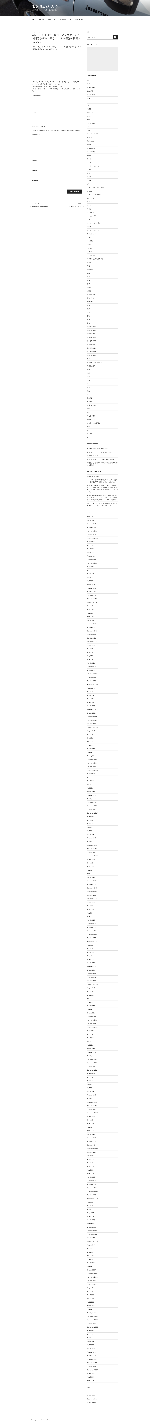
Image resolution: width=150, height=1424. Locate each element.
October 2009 (91, 1152)
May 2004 (90, 1377)
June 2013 (90, 995)
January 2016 (91, 884)
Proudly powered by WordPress (40, 1419)
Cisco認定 (90, 91)
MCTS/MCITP (91, 123)
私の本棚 (90, 401)
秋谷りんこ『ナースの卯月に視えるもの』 (100, 452)
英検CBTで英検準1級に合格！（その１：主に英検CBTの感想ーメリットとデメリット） (102, 489)
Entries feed (91, 1395)
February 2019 (91, 752)
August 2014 (91, 945)
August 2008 (91, 1202)
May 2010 (90, 1127)
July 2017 (90, 820)
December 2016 (92, 845)
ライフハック (91, 255)
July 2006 (90, 1291)
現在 (88, 390)
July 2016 (90, 862)
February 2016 (91, 880)
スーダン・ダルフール (94, 194)
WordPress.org (91, 1402)
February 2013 (91, 1009)
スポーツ (90, 201)
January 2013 (91, 1012)
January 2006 (91, 1312)
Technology (90, 140)
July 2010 (90, 1119)
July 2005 (90, 1334)
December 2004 (92, 1359)
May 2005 (90, 1341)
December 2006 (92, 1273)
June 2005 (90, 1337)
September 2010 (92, 1112)
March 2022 (91, 620)
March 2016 (91, 877)
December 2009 (92, 1145)
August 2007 (91, 1244)
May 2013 (90, 998)
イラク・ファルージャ (94, 166)
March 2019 (91, 748)
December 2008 (92, 1187)
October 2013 (91, 980)
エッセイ (90, 169)
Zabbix (89, 155)
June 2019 (90, 737)
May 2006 (90, 1298)
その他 (89, 208)
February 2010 (91, 1137)
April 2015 (90, 916)
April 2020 (90, 702)
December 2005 (92, 1316)
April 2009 (90, 1173)
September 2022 (92, 602)
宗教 (88, 273)
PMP (88, 130)
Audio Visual (91, 87)
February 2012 (91, 1052)
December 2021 (92, 630)
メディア (90, 244)
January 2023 (91, 591)
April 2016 (90, 873)
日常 (88, 323)
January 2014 (91, 970)
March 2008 (91, 1219)
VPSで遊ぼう (91, 151)
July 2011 (90, 1077)
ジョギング (90, 191)
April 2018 (90, 788)
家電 (88, 280)
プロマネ (90, 237)
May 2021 (90, 655)
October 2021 (91, 638)
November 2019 (92, 720)
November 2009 (92, 1148)
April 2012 (90, 1045)
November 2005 (92, 1319)
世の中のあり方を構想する (95, 258)
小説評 (89, 287)
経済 (88, 408)
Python (89, 137)
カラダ (89, 176)
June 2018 (90, 780)
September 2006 (92, 1284)
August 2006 (91, 1287)
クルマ (89, 180)
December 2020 (92, 673)
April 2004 (90, 1380)
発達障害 (90, 398)
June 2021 (90, 652)
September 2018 (92, 770)
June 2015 (90, 909)
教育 (88, 305)
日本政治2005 (91, 326)
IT (35, 112)
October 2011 (91, 1066)
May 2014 (90, 955)
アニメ (89, 162)
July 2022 (90, 605)
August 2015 (91, 902)
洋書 (88, 380)
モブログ (90, 251)
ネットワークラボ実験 (94, 223)
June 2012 (90, 1037)
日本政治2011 (91, 348)
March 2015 (91, 920)
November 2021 (92, 634)
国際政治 (90, 269)
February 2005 (91, 1352)
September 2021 (92, 641)
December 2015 (92, 887)
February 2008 (91, 1223)
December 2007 (92, 1230)
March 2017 (91, 834)
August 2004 (91, 1373)
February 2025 (91, 523)
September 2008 (92, 1198)
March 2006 (91, 1305)
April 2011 (90, 1087)
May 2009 (90, 1170)
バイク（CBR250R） (76, 19)
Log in (89, 1391)
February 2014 (91, 966)
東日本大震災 (91, 365)
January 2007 (91, 1269)
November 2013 (92, 977)
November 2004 (92, 1362)
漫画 (88, 387)
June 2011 (90, 1080)
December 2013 (92, 973)
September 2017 (92, 813)
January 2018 (91, 798)
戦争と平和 (90, 301)
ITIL (88, 105)
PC (88, 126)
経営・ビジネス (92, 405)
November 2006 (92, 1277)
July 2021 (90, 648)
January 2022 (91, 627)
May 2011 (90, 1084)
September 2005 (92, 1327)
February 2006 (91, 1309)
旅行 (88, 319)
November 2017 (92, 805)
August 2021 (91, 645)
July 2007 (90, 1248)
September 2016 (92, 855)
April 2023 (90, 580)
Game (89, 98)
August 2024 (91, 541)
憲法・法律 (90, 298)
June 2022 (90, 609)
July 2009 (90, 1162)
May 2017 (90, 827)
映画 (88, 358)
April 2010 (90, 1130)
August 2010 (91, 1116)
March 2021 (91, 663)
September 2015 (92, 898)
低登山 (89, 262)
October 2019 (91, 723)
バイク (89, 226)
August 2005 (91, 1330)
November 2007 (92, 1234)
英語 (49, 19)
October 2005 (91, 1323)
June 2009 (90, 1166)
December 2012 (92, 1016)
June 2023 (90, 573)
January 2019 (91, 755)
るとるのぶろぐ (45, 7)
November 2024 (92, 531)
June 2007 (90, 1252)
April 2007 (90, 1259)
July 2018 (90, 777)
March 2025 (91, 520)
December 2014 (92, 930)
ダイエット (90, 212)
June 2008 (90, 1209)
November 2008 (92, 1191)
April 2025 (90, 516)
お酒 (88, 173)
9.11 (88, 80)
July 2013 (90, 991)
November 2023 (92, 563)
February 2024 (91, 556)
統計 (88, 412)
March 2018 (91, 791)
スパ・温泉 (90, 198)
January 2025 (91, 527)
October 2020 (91, 680)
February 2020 (91, 709)
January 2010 (91, 1141)
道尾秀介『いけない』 (94, 455)
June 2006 (90, 1294)
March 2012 (91, 1048)
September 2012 (92, 1027)
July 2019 (90, 734)
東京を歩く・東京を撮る (94, 362)
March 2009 (91, 1177)
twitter (89, 144)
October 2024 (91, 534)
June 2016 (90, 866)
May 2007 (90, 1255)
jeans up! (90, 112)
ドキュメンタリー (92, 215)
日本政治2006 (91, 330)
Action (89, 83)
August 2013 (91, 987)
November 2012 (92, 1020)
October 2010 (91, 1109)
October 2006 (91, 1280)
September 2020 (92, 684)
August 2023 (91, 566)
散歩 (88, 308)
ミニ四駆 (90, 240)
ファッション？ (92, 233)
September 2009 (92, 1155)
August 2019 (91, 730)
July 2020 (90, 691)
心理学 (89, 290)
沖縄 (88, 373)
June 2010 (90, 1123)
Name (34, 160)
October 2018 (91, 766)
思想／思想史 (91, 294)
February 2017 (91, 837)
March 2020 (91, 705)
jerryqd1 (89, 476)
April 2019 (90, 745)
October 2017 (91, 809)
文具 (88, 312)
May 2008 (90, 1212)
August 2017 (91, 816)
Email (34, 170)
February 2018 (91, 795)
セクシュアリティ (92, 205)
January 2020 (91, 713)
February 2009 (91, 1180)
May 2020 (90, 698)
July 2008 (90, 1205)
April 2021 (90, 659)
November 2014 (92, 934)
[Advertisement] (102, 59)
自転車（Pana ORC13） (94, 423)
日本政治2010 (91, 344)
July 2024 (90, 545)
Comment (36, 134)
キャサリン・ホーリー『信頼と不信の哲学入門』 (102, 459)
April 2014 (90, 959)
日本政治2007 (91, 333)
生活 (88, 394)
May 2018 (90, 784)
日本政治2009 (91, 340)
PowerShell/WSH (92, 133)
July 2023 (90, 570)
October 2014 (91, 937)
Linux (88, 115)
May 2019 (90, 741)
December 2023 (92, 559)
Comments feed (92, 1398)
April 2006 (90, 1302)
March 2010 (91, 1134)
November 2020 (92, 677)
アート (89, 158)
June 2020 (90, 695)
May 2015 (90, 912)
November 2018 (92, 763)
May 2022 (90, 613)
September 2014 (92, 941)
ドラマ (89, 219)
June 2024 (90, 548)
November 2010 (92, 1105)
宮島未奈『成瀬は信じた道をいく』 (98, 448)
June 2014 (90, 952)
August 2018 (91, 773)
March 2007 (91, 1262)
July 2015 (90, 905)
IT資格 (89, 108)
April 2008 (90, 1216)
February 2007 (91, 1266)
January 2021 (91, 670)
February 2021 (91, 666)
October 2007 (91, 1237)
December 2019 (92, 716)
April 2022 (90, 616)
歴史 (88, 369)
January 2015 (91, 927)
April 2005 (90, 1344)
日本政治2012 (91, 351)
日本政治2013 (91, 355)
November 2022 (92, 598)
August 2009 (91, 1159)
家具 (88, 276)
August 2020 (91, 688)
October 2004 (91, 1366)
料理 (88, 315)
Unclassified (91, 148)
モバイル (90, 248)
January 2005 (91, 1355)
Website (35, 180)
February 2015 (91, 923)
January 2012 (91, 1055)
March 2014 (91, 962)
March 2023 (91, 584)
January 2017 (91, 841)
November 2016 (92, 848)
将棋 (88, 283)
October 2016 (91, 852)
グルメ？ (90, 183)
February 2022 (91, 623)
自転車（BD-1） (92, 419)
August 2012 (91, 1030)
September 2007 (92, 1241)
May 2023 (90, 577)
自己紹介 (41, 19)
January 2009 (91, 1184)
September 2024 (92, 538)
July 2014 (90, 948)
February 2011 (91, 1094)
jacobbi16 (90, 479)
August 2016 (91, 859)
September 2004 (92, 1369)
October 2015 (91, 895)
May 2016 (90, 870)
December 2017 (92, 802)
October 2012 (91, 1023)
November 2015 (92, 891)
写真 (88, 265)
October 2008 (91, 1194)
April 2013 (90, 1002)
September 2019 (92, 727)
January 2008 (91, 1227)
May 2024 (90, 552)
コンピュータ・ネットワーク (96, 187)
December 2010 (92, 1102)
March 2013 (91, 1005)
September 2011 (92, 1070)
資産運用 (90, 433)
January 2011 (91, 1098)
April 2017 (90, 830)
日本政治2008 (91, 337)
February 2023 (91, 588)
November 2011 (92, 1062)
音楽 (88, 437)
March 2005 (91, 1348)
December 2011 (92, 1059)
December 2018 (92, 759)
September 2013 (92, 984)
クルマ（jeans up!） (60, 19)
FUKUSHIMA (91, 94)
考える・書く (91, 415)
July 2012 (90, 1034)
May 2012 (90, 1041)
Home (33, 19)
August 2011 (91, 1073)
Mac (88, 119)
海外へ (89, 383)
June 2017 (90, 823)
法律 (88, 376)
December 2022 (92, 595)
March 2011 (91, 1091)
